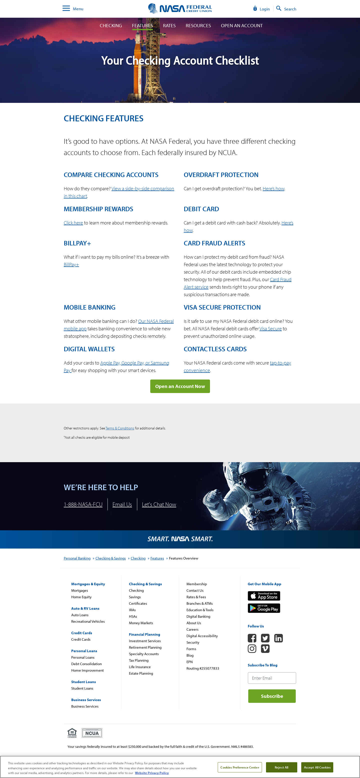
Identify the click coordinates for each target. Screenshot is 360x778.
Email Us (122, 504)
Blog (190, 655)
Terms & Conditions (120, 428)
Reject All (281, 767)
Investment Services (145, 640)
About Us (193, 622)
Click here (73, 222)
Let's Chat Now (159, 504)
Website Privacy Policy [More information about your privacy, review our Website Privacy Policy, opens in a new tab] (152, 773)
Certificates (138, 603)
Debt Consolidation (86, 663)
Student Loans (82, 688)
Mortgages (79, 590)
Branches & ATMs (199, 603)
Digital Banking (198, 616)
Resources (198, 25)
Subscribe (272, 696)
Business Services (84, 706)
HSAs (133, 616)
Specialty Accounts (144, 653)
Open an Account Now (180, 386)
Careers (192, 629)
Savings (135, 596)
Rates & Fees (196, 596)
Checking (111, 25)
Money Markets (141, 622)
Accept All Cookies (317, 767)
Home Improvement (87, 670)
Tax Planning (138, 660)
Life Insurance (140, 666)
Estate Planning (141, 673)
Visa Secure (271, 328)
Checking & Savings (111, 558)
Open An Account (242, 25)
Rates (169, 25)
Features (142, 25)
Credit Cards (80, 639)
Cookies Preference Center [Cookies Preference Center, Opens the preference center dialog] (239, 767)
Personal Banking (77, 558)
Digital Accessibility (202, 635)
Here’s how (273, 188)
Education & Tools (200, 609)
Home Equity (81, 596)
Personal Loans (82, 657)
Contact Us (195, 590)
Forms (191, 648)
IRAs (132, 609)
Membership (196, 584)
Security (192, 642)
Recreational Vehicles (88, 621)
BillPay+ (71, 264)
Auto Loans (79, 614)
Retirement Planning (145, 647)
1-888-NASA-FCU (83, 504)
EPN (189, 661)
